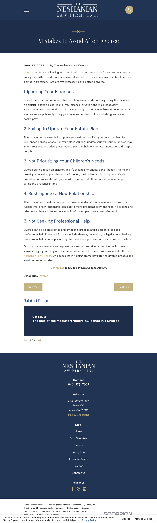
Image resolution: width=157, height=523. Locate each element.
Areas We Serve (78, 459)
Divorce (28, 72)
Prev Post (32, 286)
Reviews (78, 466)
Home (78, 431)
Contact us (57, 267)
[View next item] (40, 340)
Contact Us (78, 473)
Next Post (124, 286)
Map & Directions (78, 414)
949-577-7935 (78, 383)
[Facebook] (72, 489)
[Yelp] (78, 489)
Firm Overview (78, 438)
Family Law (78, 452)
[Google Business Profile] (84, 489)
